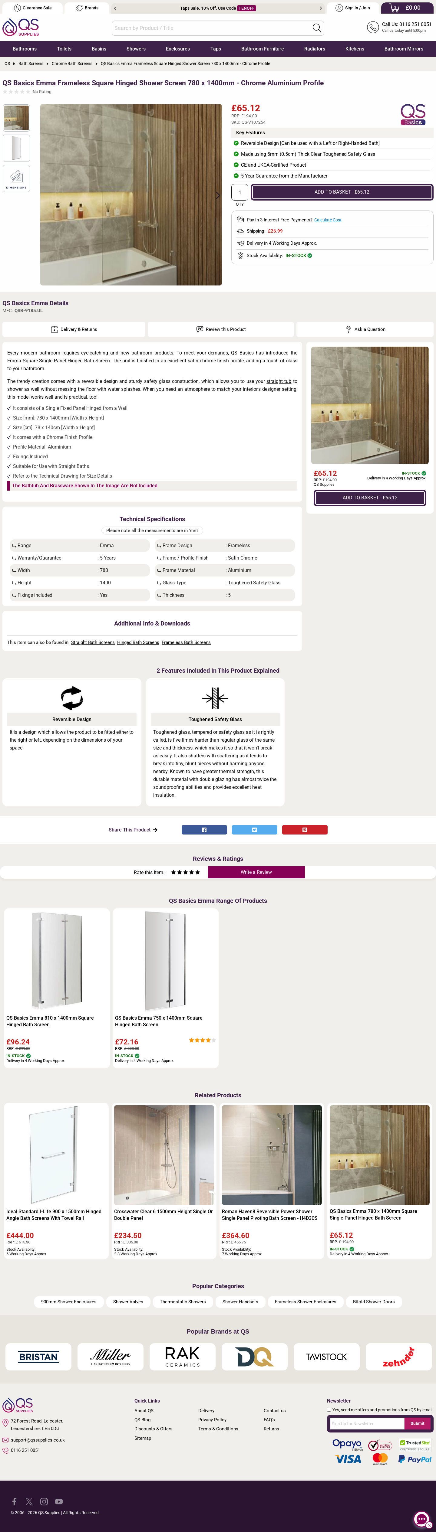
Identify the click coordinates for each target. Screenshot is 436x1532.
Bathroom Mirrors (404, 49)
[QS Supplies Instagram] (44, 1501)
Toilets (64, 49)
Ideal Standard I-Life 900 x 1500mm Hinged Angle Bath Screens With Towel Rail (53, 1215)
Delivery (206, 1410)
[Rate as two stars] (176, 873)
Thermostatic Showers (183, 1302)
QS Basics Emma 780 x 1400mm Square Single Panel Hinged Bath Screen (373, 1214)
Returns (271, 1429)
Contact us (275, 1410)
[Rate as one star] (173, 873)
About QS (144, 1410)
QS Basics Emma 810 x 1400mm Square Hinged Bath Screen (50, 1021)
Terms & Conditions (218, 1429)
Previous (115, 8)
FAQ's (269, 1420)
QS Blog (142, 1420)
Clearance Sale (33, 8)
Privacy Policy (212, 1420)
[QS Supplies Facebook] (14, 1501)
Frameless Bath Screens (186, 642)
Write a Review (256, 872)
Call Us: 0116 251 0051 (407, 24)
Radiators (314, 49)
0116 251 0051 (21, 1451)
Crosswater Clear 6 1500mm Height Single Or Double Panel (163, 1215)
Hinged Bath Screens (138, 642)
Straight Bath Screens (93, 642)
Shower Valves (128, 1302)
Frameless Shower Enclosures (305, 1302)
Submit (417, 1423)
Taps (215, 49)
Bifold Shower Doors (374, 1302)
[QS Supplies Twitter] (29, 1501)
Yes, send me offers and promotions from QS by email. (383, 1409)
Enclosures (178, 49)
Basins (99, 49)
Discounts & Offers (153, 1429)
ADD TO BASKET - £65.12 (342, 192)
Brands (87, 8)
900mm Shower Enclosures (69, 1302)
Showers (136, 49)
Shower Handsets (240, 1302)
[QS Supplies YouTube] (59, 1501)
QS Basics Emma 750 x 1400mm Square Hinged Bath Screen (159, 1021)
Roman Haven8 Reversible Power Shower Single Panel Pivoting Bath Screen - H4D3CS (270, 1215)
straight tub (278, 381)
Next (321, 8)
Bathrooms (25, 49)
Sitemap (142, 1438)
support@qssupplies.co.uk (33, 1440)
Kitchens (354, 49)
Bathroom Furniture (262, 49)
